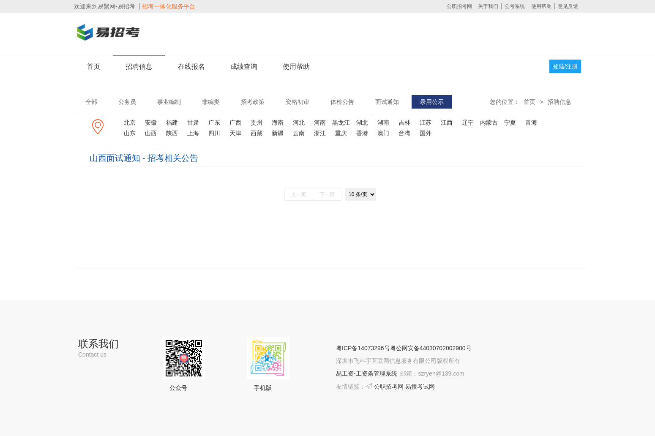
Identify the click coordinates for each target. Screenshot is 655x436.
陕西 (172, 133)
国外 (425, 133)
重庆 (341, 133)
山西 (151, 133)
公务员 (127, 101)
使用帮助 (541, 6)
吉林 (404, 122)
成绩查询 (243, 66)
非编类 (211, 101)
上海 (193, 133)
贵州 (256, 122)
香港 (362, 133)
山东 (130, 133)
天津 (235, 133)
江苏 (425, 122)
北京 (130, 122)
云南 (299, 133)
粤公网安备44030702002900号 (431, 348)
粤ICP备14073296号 (363, 348)
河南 (320, 122)
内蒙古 (489, 122)
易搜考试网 (420, 386)
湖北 (362, 122)
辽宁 (468, 122)
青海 (531, 122)
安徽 (151, 122)
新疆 (278, 133)
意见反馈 (568, 6)
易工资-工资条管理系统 (366, 373)
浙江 (320, 133)
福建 (172, 122)
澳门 (383, 133)
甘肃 (193, 122)
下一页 (327, 194)
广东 (214, 122)
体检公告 (342, 101)
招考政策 (253, 101)
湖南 (383, 122)
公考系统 (515, 6)
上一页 (298, 194)
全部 (91, 101)
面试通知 (387, 101)
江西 (447, 122)
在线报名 (191, 66)
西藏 (256, 133)
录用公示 (432, 101)
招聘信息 (139, 66)
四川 (214, 133)
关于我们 (488, 6)
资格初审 (297, 101)
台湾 (404, 133)
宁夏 (510, 122)
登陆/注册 (565, 66)
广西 (235, 122)
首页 (93, 66)
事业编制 (169, 101)
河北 (299, 122)
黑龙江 (341, 122)
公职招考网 (459, 6)
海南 (278, 122)
